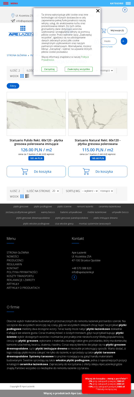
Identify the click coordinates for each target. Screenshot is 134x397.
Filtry (13, 86)
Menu (14, 3)
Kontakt (13, 268)
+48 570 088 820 (81, 268)
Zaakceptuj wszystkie (78, 69)
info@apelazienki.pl (27, 21)
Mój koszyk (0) (117, 30)
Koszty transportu (20, 276)
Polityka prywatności (22, 272)
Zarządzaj (49, 69)
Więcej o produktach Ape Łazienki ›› (67, 393)
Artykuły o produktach (23, 288)
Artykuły (13, 284)
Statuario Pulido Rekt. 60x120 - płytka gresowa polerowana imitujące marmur (36, 144)
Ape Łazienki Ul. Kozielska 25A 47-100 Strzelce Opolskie (86, 256)
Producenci (15, 260)
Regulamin (14, 264)
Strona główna (17, 55)
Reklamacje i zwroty (21, 280)
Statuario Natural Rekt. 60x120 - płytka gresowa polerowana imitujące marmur (98, 144)
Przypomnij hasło (105, 46)
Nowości (13, 256)
